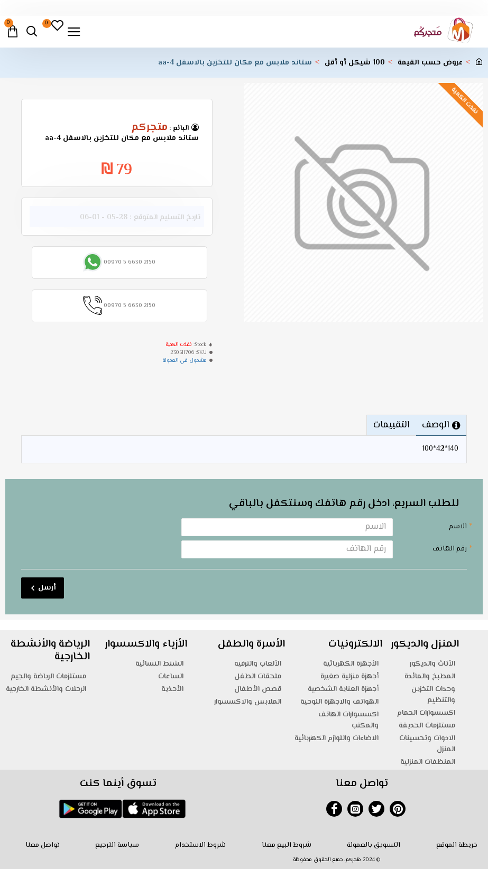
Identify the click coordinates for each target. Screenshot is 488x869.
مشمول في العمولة (184, 361)
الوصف (435, 425)
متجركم (149, 128)
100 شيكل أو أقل (355, 63)
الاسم (458, 526)
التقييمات (391, 425)
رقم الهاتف (449, 549)
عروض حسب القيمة (430, 63)
